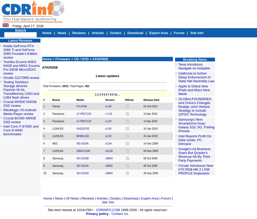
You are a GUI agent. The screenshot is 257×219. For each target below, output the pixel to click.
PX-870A (82, 106)
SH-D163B (83, 158)
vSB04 (108, 158)
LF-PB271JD (84, 113)
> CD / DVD (80, 59)
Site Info (196, 33)
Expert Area (158, 33)
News (62, 33)
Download (135, 33)
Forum (179, 33)
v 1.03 (108, 113)
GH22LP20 (83, 128)
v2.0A (108, 143)
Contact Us (119, 214)
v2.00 (108, 128)
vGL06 (108, 151)
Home (47, 33)
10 (115, 94)
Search (20, 30)
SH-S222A (83, 165)
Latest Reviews (20, 41)
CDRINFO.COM (108, 210)
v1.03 (108, 121)
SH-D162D (83, 173)
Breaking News (195, 59)
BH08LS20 (83, 136)
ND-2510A (83, 143)
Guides (115, 33)
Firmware (63, 59)
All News (73, 198)
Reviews (79, 33)
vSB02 (108, 165)
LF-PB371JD (84, 121)
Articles (98, 33)
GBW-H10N (83, 151)
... (119, 94)
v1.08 (108, 106)
